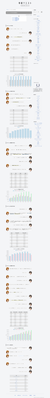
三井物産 (38, 137)
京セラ (38, 32)
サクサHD (38, 110)
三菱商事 (38, 136)
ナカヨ (38, 105)
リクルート (38, 37)
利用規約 (31, 395)
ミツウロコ (38, 49)
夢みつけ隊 (38, 117)
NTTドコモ (38, 25)
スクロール (38, 103)
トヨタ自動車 (38, 20)
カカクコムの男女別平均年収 (15, 19)
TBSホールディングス (38, 44)
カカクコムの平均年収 (14, 17)
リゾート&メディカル (38, 135)
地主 (38, 130)
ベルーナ (16, 378)
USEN (38, 115)
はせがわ (16, 387)
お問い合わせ (19, 395)
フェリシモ (16, 379)
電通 (38, 36)
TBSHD (38, 142)
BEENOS (16, 390)
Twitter (34, 395)
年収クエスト (8, 9)
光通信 (38, 131)
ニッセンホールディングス (16, 376)
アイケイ (38, 116)
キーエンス (38, 125)
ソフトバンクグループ (38, 21)
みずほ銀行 (38, 27)
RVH (16, 381)
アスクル (16, 384)
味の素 (38, 48)
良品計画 (38, 53)
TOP (15, 395)
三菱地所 (38, 42)
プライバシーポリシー (25, 395)
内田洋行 (38, 60)
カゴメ (38, 54)
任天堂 (38, 26)
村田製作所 (38, 31)
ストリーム (38, 109)
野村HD (38, 143)
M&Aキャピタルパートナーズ (38, 59)
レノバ (38, 43)
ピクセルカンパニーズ (38, 111)
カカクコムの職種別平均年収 (15, 18)
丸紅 (38, 141)
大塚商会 (38, 38)
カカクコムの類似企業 (14, 20)
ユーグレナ (38, 55)
